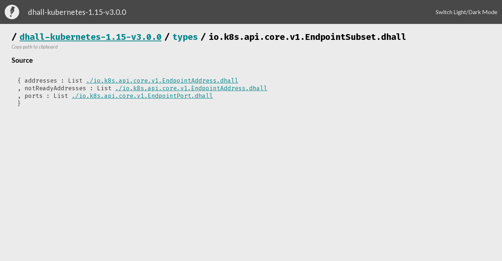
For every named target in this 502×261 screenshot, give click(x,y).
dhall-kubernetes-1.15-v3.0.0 (91, 37)
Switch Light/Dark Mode (466, 11)
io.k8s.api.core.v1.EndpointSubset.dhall (307, 37)
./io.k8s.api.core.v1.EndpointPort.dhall (142, 96)
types (185, 37)
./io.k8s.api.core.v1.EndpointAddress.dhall (162, 80)
